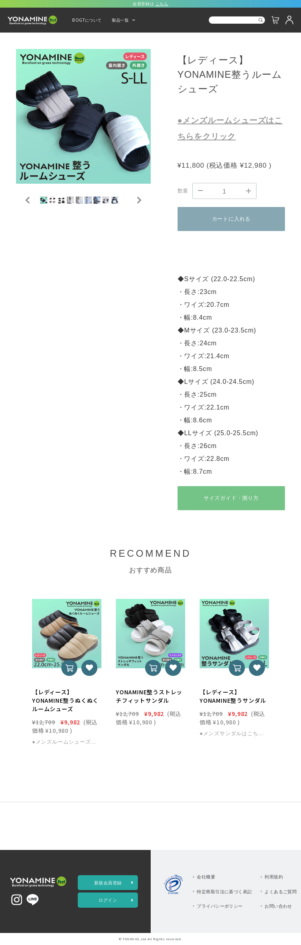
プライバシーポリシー (220, 906)
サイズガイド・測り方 (231, 498)
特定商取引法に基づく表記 (224, 891)
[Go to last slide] (28, 217)
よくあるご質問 (281, 891)
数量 (183, 191)
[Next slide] (139, 217)
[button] (56, 217)
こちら (162, 3)
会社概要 (206, 876)
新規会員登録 (108, 883)
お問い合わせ (278, 906)
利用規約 (274, 876)
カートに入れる (231, 219)
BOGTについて (87, 20)
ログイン (108, 900)
